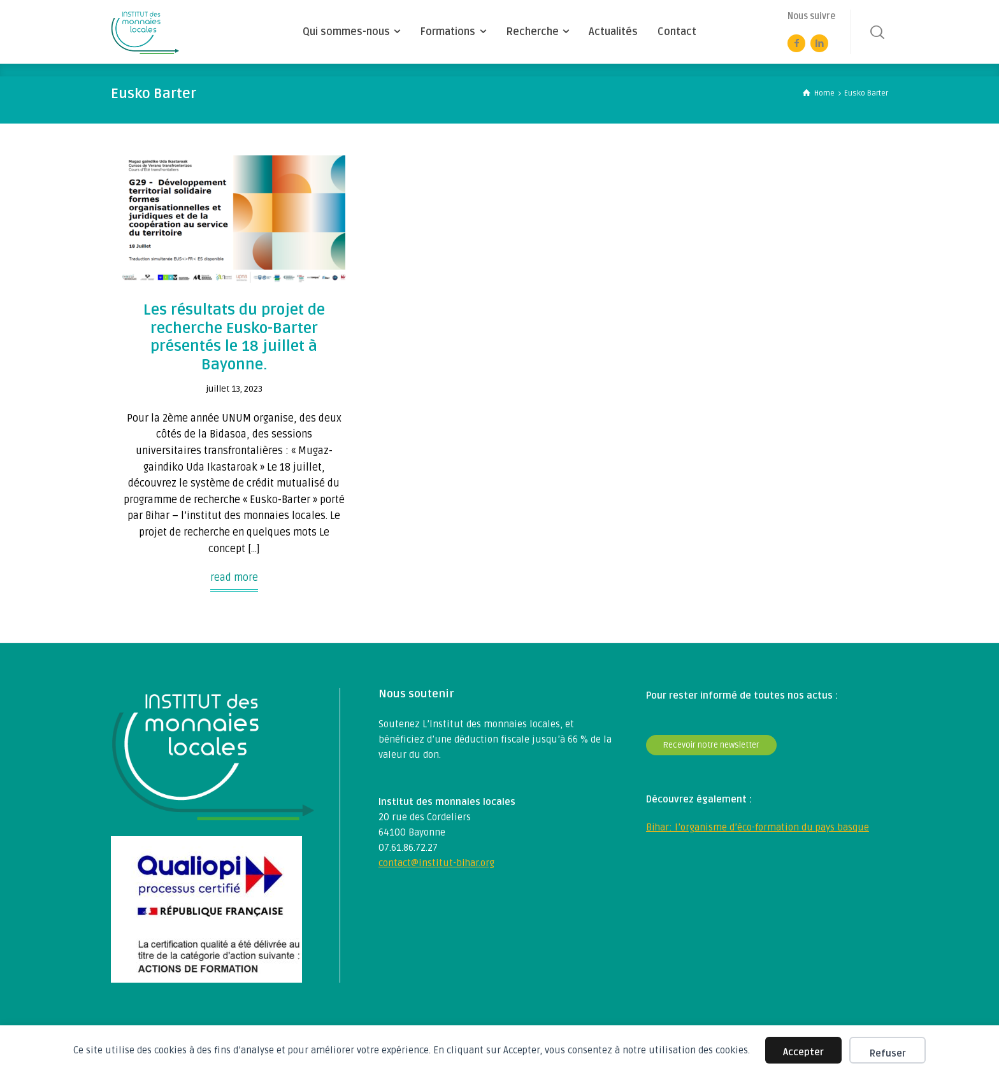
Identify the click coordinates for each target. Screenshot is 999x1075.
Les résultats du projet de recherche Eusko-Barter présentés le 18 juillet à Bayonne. (234, 337)
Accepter (803, 1052)
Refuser (888, 1053)
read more (234, 577)
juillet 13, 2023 (234, 388)
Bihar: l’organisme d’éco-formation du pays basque (757, 827)
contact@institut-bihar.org (436, 863)
